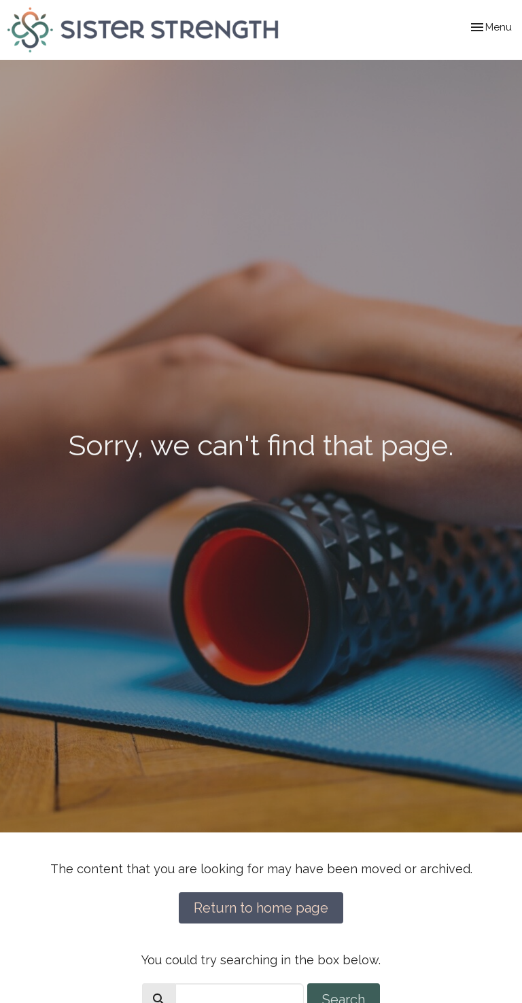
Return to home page (261, 908)
